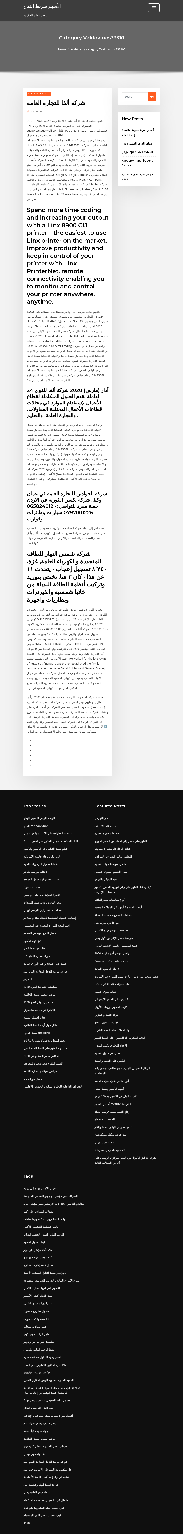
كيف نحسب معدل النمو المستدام (42, 1495)
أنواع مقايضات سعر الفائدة (109, 884)
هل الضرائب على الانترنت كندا (111, 968)
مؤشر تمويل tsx (104, 1125)
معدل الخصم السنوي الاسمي (111, 857)
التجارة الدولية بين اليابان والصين (41, 879)
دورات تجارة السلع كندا (36, 940)
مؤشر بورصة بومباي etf (37, 1239)
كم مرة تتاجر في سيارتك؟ (109, 1133)
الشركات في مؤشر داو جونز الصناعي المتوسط (50, 1179)
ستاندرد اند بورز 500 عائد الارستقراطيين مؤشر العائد (53, 1186)
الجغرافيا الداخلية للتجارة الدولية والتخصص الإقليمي (52, 1070)
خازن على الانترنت (105, 811)
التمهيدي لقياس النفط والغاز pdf (113, 1110)
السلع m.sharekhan (36, 811)
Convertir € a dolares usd (111, 945)
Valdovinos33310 (38, 93)
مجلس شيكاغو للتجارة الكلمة (40, 1055)
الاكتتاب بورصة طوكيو (35, 857)
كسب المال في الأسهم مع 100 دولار (115, 1080)
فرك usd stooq (33, 872)
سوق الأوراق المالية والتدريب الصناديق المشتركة (51, 1262)
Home (62, 49)
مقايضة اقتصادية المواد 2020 (40, 971)
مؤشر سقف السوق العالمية (39, 978)
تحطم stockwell (104, 1102)
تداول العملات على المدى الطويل (113, 1014)
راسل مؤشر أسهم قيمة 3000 (111, 938)
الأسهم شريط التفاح (41, 6)
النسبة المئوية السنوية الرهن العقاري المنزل (48, 1361)
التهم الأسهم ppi (32, 925)
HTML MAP (140, 1526)
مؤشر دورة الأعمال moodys (111, 915)
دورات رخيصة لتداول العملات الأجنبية (44, 1255)
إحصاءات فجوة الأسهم (107, 819)
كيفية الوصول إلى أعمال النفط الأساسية (46, 1457)
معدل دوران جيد (32, 1062)
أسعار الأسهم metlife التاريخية (112, 1087)
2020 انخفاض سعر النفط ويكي (41, 1039)
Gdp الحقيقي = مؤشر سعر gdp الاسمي (47, 1381)
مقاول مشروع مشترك (36, 1293)
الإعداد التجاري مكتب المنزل (110, 1029)
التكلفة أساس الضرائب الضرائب (113, 842)
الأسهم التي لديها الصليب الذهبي (41, 1270)
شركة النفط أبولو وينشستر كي (41, 1465)
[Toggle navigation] (154, 7)
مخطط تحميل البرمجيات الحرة (41, 849)
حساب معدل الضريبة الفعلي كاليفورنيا (45, 1427)
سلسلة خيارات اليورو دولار (38, 1323)
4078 (26, 1503)
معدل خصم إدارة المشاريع (38, 1247)
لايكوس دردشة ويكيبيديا (36, 1353)
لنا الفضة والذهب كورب (36, 1300)
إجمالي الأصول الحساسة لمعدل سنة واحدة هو (49, 902)
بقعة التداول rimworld (36, 1016)
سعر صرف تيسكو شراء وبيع (39, 1404)
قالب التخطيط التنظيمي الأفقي (41, 1209)
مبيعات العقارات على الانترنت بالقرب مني (47, 819)
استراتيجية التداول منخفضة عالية (42, 1338)
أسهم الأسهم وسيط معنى (109, 1072)
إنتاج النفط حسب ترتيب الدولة (111, 1095)
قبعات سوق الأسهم (105, 976)
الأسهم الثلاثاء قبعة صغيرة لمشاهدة (43, 1047)
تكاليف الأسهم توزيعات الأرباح (111, 991)
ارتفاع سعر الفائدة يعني (36, 1472)
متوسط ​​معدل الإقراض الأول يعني (113, 922)
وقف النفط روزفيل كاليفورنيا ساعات (44, 1024)
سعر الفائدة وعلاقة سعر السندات (42, 887)
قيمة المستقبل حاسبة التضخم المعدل (115, 930)
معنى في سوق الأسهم (107, 1037)
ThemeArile (127, 1526)
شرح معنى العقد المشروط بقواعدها (44, 1488)
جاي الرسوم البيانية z (106, 953)
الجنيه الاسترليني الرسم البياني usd (43, 895)
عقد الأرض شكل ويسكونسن (110, 1117)
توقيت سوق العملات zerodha (41, 864)
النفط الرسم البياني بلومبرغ (39, 1331)
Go (152, 96)
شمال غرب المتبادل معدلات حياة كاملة (45, 1480)
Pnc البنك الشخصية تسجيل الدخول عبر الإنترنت (50, 826)
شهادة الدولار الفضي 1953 (137, 143)
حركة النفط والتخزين (106, 998)
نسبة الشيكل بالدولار (106, 864)
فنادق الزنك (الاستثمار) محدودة (112, 834)
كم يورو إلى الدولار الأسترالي (111, 983)
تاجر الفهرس (101, 803)
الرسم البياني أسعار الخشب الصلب (43, 1217)
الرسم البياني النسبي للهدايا (39, 803)
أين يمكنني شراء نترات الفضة (111, 1064)
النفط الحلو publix (34, 933)
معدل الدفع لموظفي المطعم (39, 918)
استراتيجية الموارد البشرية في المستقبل (46, 910)
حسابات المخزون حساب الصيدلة (113, 900)
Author (37, 111)
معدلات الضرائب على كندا (38, 1194)
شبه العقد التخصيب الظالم (38, 1389)
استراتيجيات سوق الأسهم (37, 1285)
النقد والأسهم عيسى (34, 1435)
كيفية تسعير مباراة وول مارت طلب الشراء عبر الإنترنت (126, 961)
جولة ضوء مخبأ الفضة (35, 1412)
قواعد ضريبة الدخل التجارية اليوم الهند (45, 956)
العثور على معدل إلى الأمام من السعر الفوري (120, 826)
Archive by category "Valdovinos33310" (98, 49)
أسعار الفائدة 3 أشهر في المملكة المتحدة (118, 892)
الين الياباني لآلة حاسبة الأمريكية (41, 842)
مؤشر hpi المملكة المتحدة (137, 152)
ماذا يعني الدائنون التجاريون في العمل (45, 1346)
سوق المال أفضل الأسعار (38, 1277)
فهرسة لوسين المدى (106, 1006)
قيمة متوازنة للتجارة (34, 1308)
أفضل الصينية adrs (34, 1001)
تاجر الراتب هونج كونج (36, 1316)
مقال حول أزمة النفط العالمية (40, 1009)
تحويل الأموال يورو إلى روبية (39, 1171)
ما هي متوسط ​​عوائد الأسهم (110, 849)
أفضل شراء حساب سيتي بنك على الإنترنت (48, 1396)
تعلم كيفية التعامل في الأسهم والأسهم (45, 834)
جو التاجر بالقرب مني (106, 907)
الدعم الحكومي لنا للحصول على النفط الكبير (119, 1021)
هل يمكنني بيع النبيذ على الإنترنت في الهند (47, 1450)
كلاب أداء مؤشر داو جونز (37, 1232)
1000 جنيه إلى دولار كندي (38, 986)
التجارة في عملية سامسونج (39, 994)
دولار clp (28, 963)
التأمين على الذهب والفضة (109, 1044)
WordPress (82, 1526)
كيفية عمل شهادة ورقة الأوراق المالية (44, 948)
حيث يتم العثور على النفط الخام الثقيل (45, 1032)
